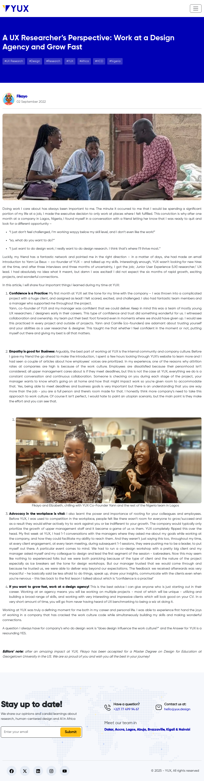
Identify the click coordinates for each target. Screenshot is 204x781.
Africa (85, 61)
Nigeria (116, 61)
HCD (100, 61)
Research (54, 61)
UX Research (14, 61)
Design (35, 61)
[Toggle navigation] (196, 8)
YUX (70, 61)
